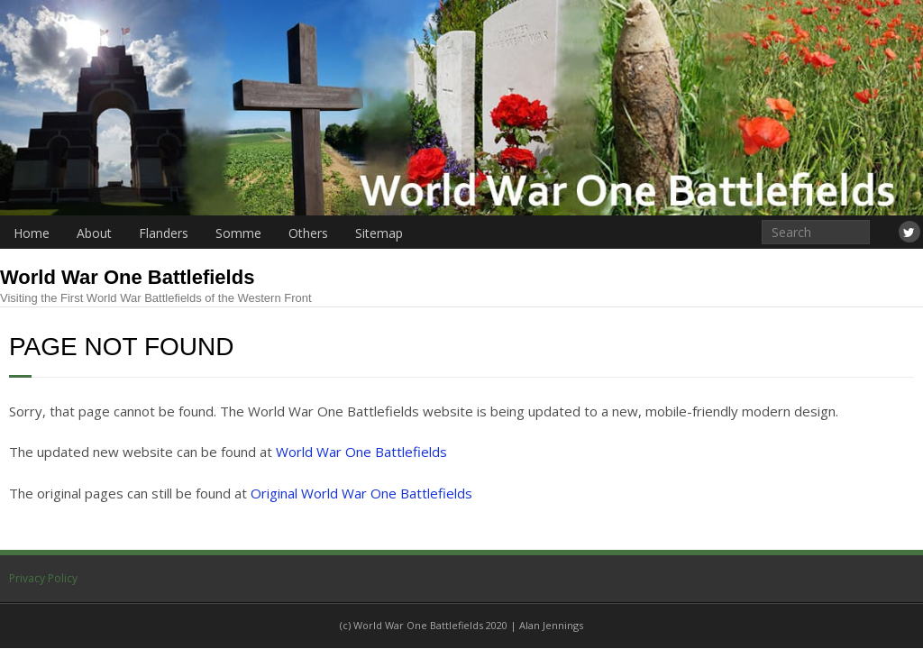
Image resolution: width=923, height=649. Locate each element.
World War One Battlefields (361, 452)
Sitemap (379, 233)
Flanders (163, 233)
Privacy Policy (43, 578)
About (94, 233)
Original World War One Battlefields (361, 493)
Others (308, 233)
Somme (238, 233)
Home (32, 233)
